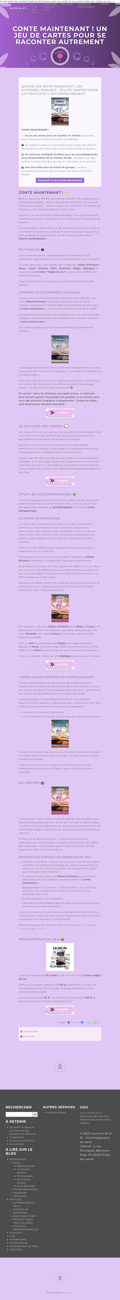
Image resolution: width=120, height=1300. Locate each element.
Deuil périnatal (26, 1186)
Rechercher (19, 1107)
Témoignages (25, 1176)
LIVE (12, 1236)
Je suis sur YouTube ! (22, 1140)
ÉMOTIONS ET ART (24, 1216)
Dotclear (68, 1292)
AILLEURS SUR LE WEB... (24, 1246)
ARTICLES (15, 1199)
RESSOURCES (17, 1159)
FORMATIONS (17, 1239)
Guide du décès (56, 1112)
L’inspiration (16, 1137)
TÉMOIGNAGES (18, 1242)
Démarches (20, 1192)
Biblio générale (26, 1165)
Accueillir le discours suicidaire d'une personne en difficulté (22, 1130)
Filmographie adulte (25, 1189)
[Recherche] (19, 1114)
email (82, 925)
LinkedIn (41, 928)
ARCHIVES (15, 1249)
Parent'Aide (16, 1144)
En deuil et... (18, 8)
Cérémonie (19, 1196)
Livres (16, 1162)
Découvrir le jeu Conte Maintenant (60, 180)
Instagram (25, 928)
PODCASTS (16, 1232)
